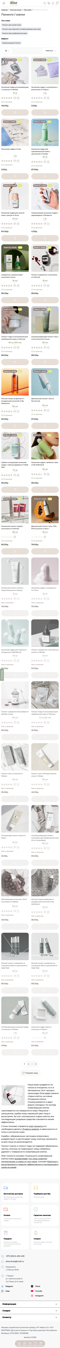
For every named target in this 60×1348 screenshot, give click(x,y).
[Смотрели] (24, 1343)
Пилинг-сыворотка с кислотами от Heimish (44, 276)
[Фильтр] (2, 675)
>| (35, 1064)
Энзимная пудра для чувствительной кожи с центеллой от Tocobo (40, 151)
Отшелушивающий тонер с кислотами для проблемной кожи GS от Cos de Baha (45, 838)
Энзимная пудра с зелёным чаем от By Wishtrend (44, 463)
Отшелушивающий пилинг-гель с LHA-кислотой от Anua (45, 338)
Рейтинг (50, 51)
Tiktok (35, 1286)
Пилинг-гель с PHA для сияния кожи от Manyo (43, 775)
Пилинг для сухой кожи (11, 25)
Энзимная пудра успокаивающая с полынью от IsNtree (14, 88)
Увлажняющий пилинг (11, 43)
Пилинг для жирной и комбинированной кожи (21, 29)
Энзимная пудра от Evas (11, 149)
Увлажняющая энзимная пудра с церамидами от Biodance (44, 214)
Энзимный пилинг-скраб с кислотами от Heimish (12, 527)
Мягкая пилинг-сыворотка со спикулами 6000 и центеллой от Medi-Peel (14, 965)
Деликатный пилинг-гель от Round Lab (42, 400)
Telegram (7, 1286)
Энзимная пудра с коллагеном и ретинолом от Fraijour (44, 88)
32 (7, 51)
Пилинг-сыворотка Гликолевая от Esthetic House (14, 713)
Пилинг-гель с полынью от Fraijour (12, 775)
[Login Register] (53, 3)
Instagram (37, 1296)
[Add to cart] (15, 112)
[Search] (45, 3)
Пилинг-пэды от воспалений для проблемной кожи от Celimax (14, 338)
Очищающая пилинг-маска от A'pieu (13, 837)
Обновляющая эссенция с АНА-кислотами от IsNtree (14, 900)
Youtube (36, 1291)
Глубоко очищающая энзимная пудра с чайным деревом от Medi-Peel (15, 464)
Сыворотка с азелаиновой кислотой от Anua (11, 276)
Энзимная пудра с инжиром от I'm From (43, 589)
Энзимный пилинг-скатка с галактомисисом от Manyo (12, 589)
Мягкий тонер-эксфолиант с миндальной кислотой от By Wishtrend (12, 401)
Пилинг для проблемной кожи (14, 33)
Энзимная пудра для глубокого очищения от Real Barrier (14, 651)
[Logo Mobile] (14, 3)
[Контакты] (49, 3)
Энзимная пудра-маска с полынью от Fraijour (41, 1028)
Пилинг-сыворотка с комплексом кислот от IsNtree (44, 651)
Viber (5, 1291)
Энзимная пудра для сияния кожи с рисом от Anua (12, 214)
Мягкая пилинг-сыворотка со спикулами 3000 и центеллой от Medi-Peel (44, 965)
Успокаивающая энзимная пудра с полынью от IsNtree (14, 1028)
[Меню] (3, 3)
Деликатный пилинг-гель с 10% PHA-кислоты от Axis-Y (44, 527)
